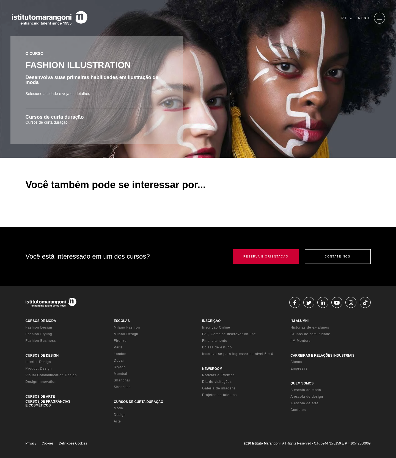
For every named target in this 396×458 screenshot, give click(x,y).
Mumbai (120, 374)
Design (120, 415)
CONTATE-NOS (337, 256)
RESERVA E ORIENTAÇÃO (265, 256)
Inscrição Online (216, 327)
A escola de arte (304, 403)
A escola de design (306, 397)
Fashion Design (39, 327)
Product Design (39, 368)
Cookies (47, 443)
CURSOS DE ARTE (40, 397)
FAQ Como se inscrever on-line (229, 334)
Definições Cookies (73, 443)
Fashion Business (41, 341)
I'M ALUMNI (299, 321)
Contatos (298, 410)
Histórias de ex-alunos (309, 327)
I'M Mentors (300, 341)
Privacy (31, 443)
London (120, 354)
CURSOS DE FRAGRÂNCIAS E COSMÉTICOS (48, 403)
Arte (117, 421)
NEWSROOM (212, 369)
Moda (118, 408)
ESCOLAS (122, 321)
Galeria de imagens (219, 388)
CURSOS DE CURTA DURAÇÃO (138, 402)
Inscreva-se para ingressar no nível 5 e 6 (237, 354)
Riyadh (120, 367)
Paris (118, 347)
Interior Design (38, 362)
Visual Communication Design (51, 375)
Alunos (296, 362)
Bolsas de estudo (217, 347)
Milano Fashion (127, 327)
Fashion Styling (39, 334)
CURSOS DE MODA (41, 321)
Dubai (119, 360)
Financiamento (214, 341)
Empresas (298, 368)
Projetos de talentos (219, 395)
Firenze (120, 341)
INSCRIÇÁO (211, 321)
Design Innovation (41, 382)
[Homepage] (49, 18)
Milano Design (126, 334)
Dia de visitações (217, 382)
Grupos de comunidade (310, 334)
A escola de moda (305, 390)
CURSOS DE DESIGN (42, 355)
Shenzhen (122, 387)
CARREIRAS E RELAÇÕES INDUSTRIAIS (322, 355)
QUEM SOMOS (302, 383)
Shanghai (122, 380)
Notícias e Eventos (218, 375)
